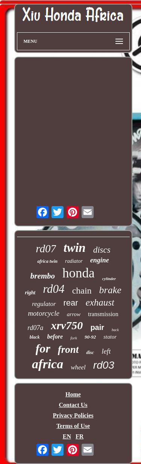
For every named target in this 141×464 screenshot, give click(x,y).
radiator (74, 261)
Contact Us (73, 405)
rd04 (53, 288)
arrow (73, 314)
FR (79, 436)
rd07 (46, 249)
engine (99, 260)
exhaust (100, 302)
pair (97, 327)
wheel (78, 367)
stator (110, 337)
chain (82, 290)
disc (90, 352)
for (43, 348)
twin (75, 248)
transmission (103, 314)
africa (47, 364)
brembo (42, 275)
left (106, 351)
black (35, 337)
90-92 (90, 337)
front (68, 349)
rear (71, 302)
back (115, 330)
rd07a (35, 327)
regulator (44, 303)
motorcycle (43, 313)
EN (67, 436)
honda (78, 273)
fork (73, 338)
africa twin (47, 261)
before (55, 336)
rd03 (103, 365)
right (30, 292)
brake (110, 290)
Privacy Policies (73, 415)
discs (102, 250)
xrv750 (67, 325)
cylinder (109, 278)
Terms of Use (73, 426)
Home (73, 394)
